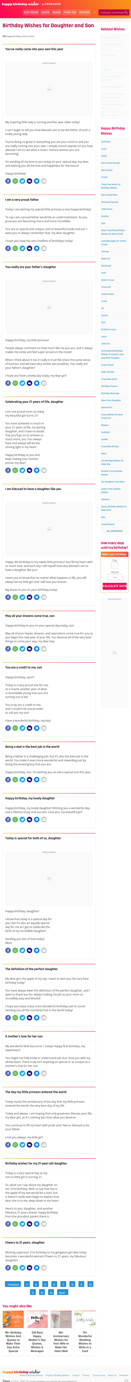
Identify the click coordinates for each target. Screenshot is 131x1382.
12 (39, 1290)
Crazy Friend (111, 451)
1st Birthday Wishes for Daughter (111, 91)
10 (82, 1284)
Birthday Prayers (114, 475)
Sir (105, 377)
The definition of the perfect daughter (35, 969)
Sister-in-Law (112, 344)
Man (106, 652)
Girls (106, 393)
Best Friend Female (111, 199)
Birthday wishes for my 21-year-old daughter (40, 1163)
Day (114, 696)
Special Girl (110, 508)
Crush (107, 368)
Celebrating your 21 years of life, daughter (37, 401)
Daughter (109, 79)
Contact (75, 1370)
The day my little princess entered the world (39, 1092)
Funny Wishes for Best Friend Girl (114, 518)
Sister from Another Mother (113, 617)
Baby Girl (109, 320)
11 (90, 1284)
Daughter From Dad (113, 40)
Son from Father (114, 146)
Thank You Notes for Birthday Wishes (114, 230)
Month (115, 708)
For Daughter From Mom (112, 604)
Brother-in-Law (113, 401)
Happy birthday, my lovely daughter (33, 798)
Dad (106, 275)
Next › (57, 1290)
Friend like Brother (110, 554)
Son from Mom (113, 63)
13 (47, 1290)
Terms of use (98, 1370)
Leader (108, 544)
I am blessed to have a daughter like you (36, 489)
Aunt (106, 336)
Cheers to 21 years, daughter (27, 1242)
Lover (107, 181)
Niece (107, 565)
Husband (109, 536)
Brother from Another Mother (113, 592)
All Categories (115, 666)
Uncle (107, 409)
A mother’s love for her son (26, 1036)
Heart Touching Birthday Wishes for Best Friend (113, 287)
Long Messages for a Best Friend (114, 302)
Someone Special (114, 251)
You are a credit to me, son (26, 667)
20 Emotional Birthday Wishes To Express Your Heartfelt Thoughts (113, 434)
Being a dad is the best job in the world (35, 746)
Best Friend (31, 12)
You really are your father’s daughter (34, 267)
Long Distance (112, 660)
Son (106, 71)
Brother (84, 12)
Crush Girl (109, 352)
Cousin (108, 385)
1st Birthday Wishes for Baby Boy (113, 577)
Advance (109, 627)
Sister (45, 12)
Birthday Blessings (109, 485)
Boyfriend (109, 328)
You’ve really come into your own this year (38, 49)
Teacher (108, 312)
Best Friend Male (114, 243)
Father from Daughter (111, 106)
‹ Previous (12, 1284)
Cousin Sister (112, 360)
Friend (56, 12)
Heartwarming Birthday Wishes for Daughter (113, 120)
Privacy (86, 1370)
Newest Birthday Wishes (31, 1370)
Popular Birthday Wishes (57, 1370)
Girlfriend (109, 173)
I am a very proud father (24, 199)
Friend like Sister (114, 467)
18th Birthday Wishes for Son (113, 135)
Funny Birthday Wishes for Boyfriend (113, 639)
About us (112, 1370)
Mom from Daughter (110, 497)
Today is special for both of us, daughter (36, 838)
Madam (108, 528)
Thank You (70, 12)
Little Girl (109, 417)
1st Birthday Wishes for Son (113, 52)
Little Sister (111, 259)
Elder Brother (112, 459)
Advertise (123, 1370)
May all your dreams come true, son (33, 615)
